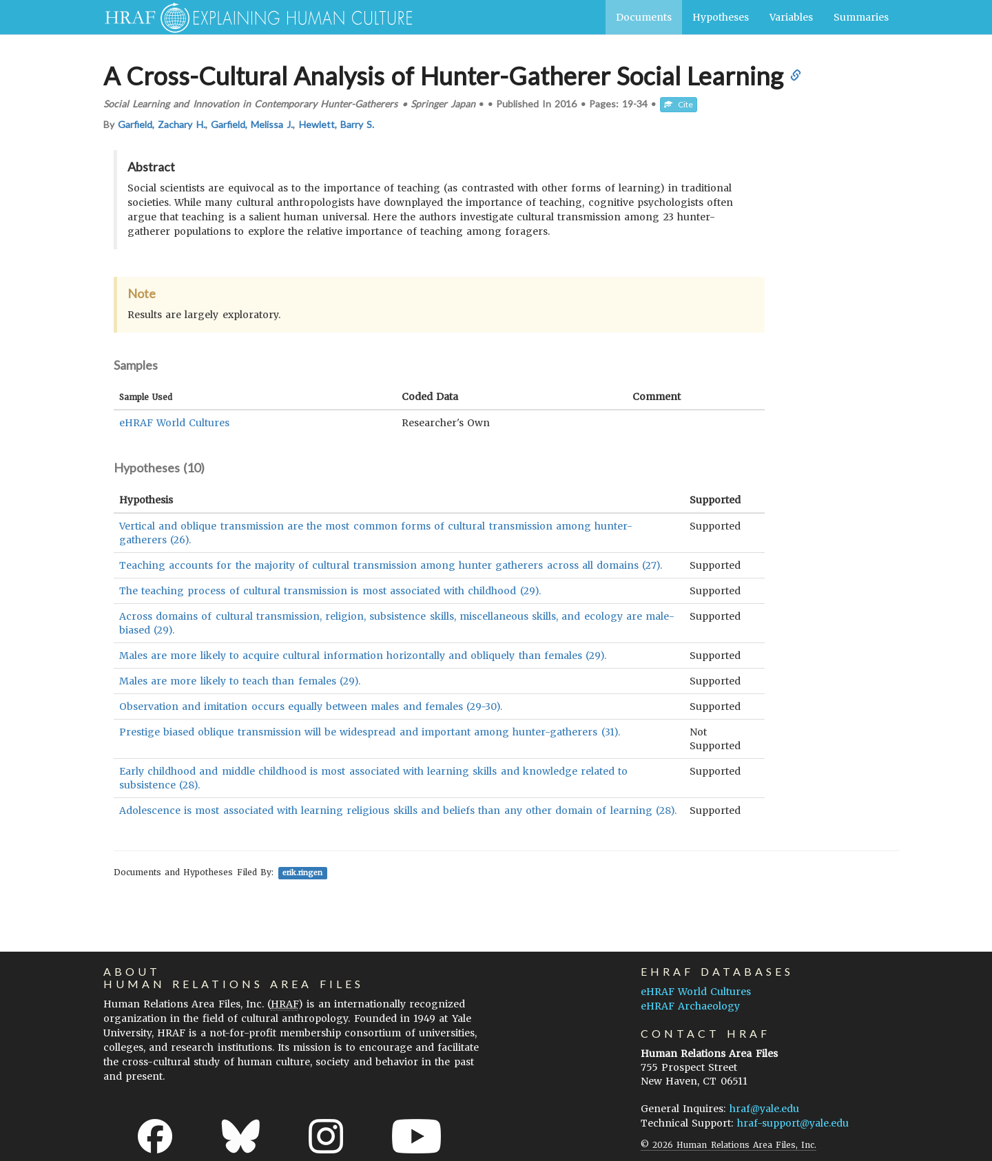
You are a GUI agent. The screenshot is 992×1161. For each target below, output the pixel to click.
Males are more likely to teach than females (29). (239, 681)
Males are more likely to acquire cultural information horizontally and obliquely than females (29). (362, 655)
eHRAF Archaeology (690, 1006)
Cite (678, 104)
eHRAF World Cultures (174, 423)
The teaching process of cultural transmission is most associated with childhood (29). (330, 591)
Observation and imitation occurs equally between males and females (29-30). (310, 706)
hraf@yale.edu (764, 1108)
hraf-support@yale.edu (793, 1123)
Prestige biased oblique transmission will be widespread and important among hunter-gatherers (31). (369, 732)
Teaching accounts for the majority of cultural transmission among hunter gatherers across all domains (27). (390, 565)
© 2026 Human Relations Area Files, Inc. (728, 1145)
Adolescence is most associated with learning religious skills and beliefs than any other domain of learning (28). (397, 810)
